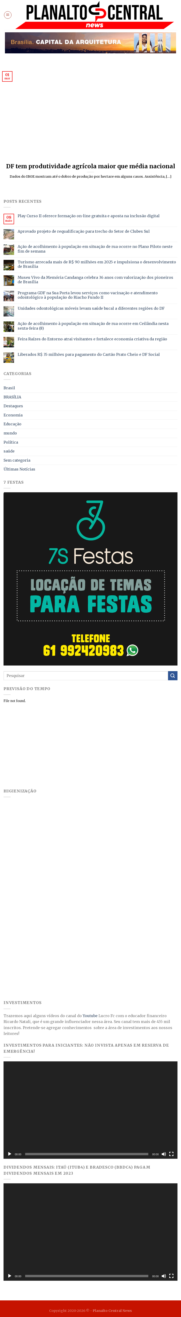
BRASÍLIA (12, 397)
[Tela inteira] (171, 1154)
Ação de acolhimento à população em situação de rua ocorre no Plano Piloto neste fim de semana (95, 248)
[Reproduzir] (9, 1154)
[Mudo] (163, 1154)
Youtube (90, 1015)
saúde (9, 451)
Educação (12, 424)
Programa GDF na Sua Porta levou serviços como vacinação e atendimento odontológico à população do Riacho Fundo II (88, 295)
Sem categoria (17, 460)
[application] (90, 1110)
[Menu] (8, 15)
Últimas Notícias (19, 469)
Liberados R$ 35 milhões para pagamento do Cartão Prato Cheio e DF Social (89, 354)
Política (11, 442)
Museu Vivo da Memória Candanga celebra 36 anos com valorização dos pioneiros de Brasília (95, 279)
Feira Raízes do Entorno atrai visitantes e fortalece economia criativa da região (92, 339)
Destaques (13, 406)
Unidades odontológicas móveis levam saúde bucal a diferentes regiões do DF (91, 308)
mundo (10, 433)
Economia (13, 415)
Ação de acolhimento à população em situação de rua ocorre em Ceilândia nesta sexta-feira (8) (93, 325)
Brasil (9, 388)
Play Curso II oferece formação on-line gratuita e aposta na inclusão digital (89, 216)
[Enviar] (172, 675)
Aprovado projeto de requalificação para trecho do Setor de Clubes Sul (84, 231)
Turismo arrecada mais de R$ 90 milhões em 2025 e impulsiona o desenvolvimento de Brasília (97, 264)
